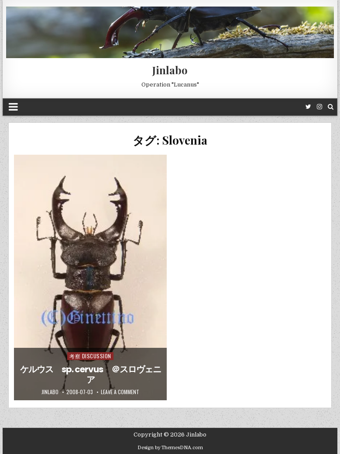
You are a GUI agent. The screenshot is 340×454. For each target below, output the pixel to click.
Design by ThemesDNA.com (170, 448)
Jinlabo (170, 70)
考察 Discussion (90, 356)
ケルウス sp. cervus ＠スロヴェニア (90, 374)
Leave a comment (120, 392)
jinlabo (49, 392)
